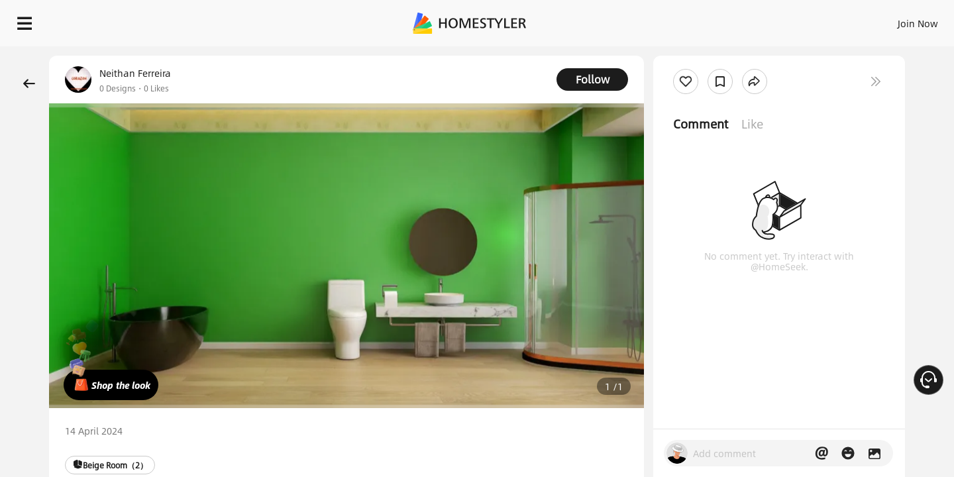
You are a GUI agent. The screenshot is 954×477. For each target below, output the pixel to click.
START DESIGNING (888, 20)
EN (804, 20)
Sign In (709, 20)
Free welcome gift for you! (678, 55)
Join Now (758, 20)
